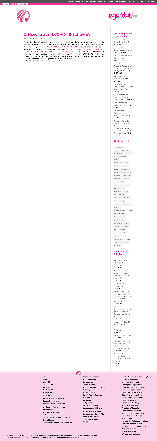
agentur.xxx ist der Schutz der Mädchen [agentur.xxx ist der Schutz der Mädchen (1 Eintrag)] (122, 152)
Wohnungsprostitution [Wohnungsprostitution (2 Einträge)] (121, 242)
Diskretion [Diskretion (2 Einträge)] (126, 178)
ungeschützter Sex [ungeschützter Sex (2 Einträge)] (120, 233)
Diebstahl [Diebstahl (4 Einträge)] (117, 178)
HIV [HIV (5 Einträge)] (115, 194)
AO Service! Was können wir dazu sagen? (121, 97)
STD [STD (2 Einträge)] (115, 229)
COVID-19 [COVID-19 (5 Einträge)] (117, 175)
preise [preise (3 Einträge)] (130, 210)
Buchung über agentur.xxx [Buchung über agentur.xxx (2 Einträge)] (122, 172)
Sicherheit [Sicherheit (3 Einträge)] (125, 226)
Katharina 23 (138, 6)
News (77, 1)
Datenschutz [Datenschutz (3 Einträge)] (127, 175)
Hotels (140, 1)
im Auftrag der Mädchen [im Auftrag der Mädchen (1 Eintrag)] (122, 197)
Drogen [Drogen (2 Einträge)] (123, 182)
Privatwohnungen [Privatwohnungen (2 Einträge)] (120, 217)
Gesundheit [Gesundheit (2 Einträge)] (118, 191)
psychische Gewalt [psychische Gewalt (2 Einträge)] (120, 220)
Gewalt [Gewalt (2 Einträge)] (126, 191)
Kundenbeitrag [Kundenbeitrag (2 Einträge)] (119, 201)
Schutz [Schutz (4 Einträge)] (126, 223)
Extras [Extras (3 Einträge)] (127, 185)
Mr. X (27, 38)
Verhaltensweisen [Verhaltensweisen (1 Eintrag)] (120, 236)
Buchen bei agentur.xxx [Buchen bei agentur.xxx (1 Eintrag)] (122, 169)
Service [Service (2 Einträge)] (116, 226)
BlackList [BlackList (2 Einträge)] (117, 166)
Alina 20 (96, 6)
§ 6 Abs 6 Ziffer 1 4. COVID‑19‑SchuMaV (63, 47)
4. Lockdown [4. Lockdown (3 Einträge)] (118, 147)
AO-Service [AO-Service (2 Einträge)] (122, 156)
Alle (80, 6)
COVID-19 (42, 38)
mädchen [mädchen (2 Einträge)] (117, 207)
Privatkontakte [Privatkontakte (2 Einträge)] (119, 213)
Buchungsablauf (89, 1)
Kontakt (132, 1)
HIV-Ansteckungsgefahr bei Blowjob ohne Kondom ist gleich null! (123, 311)
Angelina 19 (106, 6)
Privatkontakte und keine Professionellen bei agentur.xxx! (123, 68)
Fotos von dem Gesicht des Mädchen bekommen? (123, 86)
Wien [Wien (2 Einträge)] (128, 239)
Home (70, 1)
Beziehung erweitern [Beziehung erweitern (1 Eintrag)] (121, 162)
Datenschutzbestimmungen (18, 437)
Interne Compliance (122, 336)
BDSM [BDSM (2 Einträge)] (116, 159)
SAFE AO (117, 330)
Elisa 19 (116, 6)
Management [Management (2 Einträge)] (127, 204)
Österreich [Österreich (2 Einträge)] (117, 245)
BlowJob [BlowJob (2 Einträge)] (125, 166)
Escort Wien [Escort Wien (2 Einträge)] (118, 185)
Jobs (147, 1)
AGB (36, 435)
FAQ (152, 1)
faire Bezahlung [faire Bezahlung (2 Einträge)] (119, 188)
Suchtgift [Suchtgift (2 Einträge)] (122, 229)
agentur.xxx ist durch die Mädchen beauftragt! (123, 58)
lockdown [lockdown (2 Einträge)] (117, 204)
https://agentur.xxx (85, 435)
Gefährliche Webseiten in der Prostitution (121, 113)
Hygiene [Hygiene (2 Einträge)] (121, 194)
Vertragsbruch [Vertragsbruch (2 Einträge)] (119, 239)
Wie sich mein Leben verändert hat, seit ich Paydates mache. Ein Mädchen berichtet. (123, 296)
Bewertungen (120, 1)
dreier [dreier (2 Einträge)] (116, 182)
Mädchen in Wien (105, 1)
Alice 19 (87, 6)
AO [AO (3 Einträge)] (115, 156)
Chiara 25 (150, 6)
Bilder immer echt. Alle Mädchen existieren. (122, 263)
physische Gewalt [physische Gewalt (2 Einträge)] (120, 210)
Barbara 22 (126, 6)
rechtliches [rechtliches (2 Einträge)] (118, 223)
